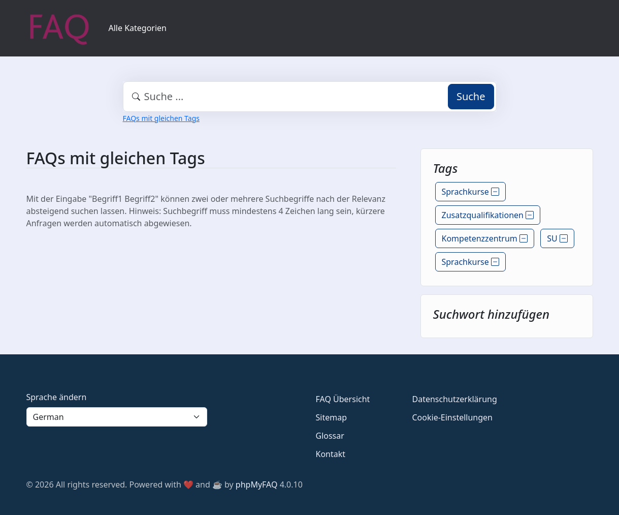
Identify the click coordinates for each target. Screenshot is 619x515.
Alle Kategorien (138, 28)
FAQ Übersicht (343, 399)
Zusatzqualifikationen (488, 215)
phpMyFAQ (257, 484)
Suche (471, 96)
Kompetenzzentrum (485, 238)
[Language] (116, 417)
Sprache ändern (56, 397)
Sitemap (331, 417)
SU (557, 238)
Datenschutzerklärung (454, 399)
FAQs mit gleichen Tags (161, 118)
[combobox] (310, 96)
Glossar (330, 435)
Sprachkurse (470, 191)
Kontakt (331, 454)
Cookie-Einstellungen (452, 417)
